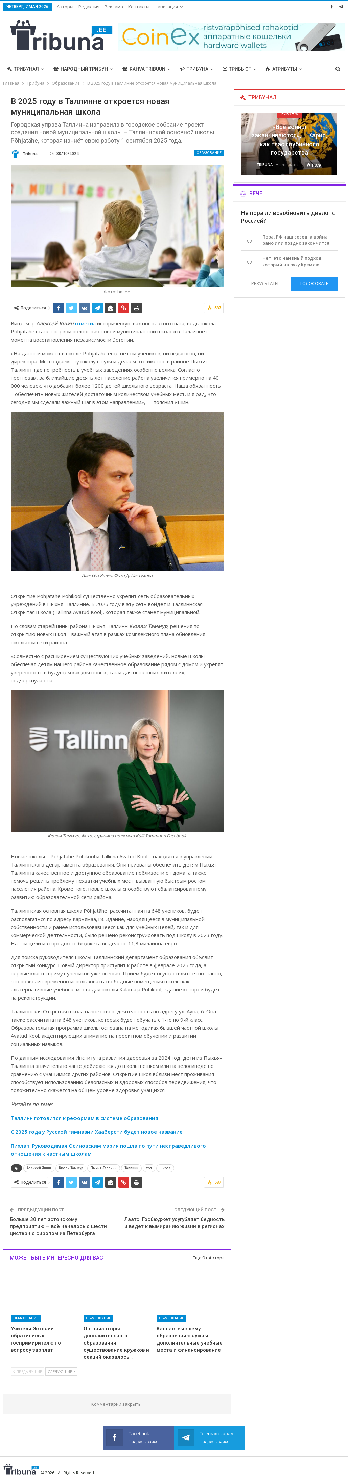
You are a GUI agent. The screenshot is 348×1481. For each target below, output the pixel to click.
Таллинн (131, 1168)
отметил (85, 323)
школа (165, 1168)
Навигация (166, 7)
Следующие (61, 1371)
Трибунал (23, 69)
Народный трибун (80, 69)
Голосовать (314, 283)
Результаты (264, 283)
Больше (276, 69)
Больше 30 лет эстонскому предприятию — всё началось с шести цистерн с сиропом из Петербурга (58, 1226)
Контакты (138, 7)
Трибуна (194, 69)
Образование (209, 153)
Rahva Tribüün (143, 69)
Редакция (88, 7)
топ (149, 1168)
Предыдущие (27, 1371)
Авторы (65, 7)
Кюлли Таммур (71, 1168)
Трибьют (237, 69)
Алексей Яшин (39, 1168)
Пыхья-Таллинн (104, 1168)
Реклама (114, 7)
